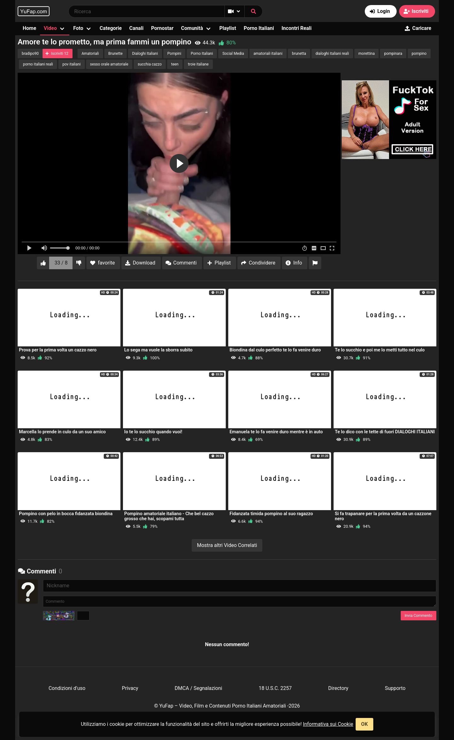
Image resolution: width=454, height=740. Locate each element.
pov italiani (71, 64)
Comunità (192, 28)
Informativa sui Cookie (328, 724)
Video (50, 28)
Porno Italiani (259, 28)
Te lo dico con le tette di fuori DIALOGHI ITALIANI (385, 432)
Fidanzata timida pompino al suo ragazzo (271, 513)
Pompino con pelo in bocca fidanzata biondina (66, 513)
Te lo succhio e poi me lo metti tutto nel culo (380, 350)
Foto (78, 28)
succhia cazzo (150, 64)
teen (174, 64)
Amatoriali (90, 53)
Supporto (395, 688)
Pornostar (162, 28)
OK (364, 724)
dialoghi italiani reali (332, 53)
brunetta (299, 53)
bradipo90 (30, 53)
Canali (136, 28)
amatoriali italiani (267, 53)
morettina (366, 53)
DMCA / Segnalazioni (198, 688)
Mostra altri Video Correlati (227, 545)
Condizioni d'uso (67, 688)
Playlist (227, 28)
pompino (419, 53)
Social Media (233, 53)
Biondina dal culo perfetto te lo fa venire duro (275, 350)
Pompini (174, 53)
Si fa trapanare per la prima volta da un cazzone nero (383, 516)
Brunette (115, 53)
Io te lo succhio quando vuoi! (153, 432)
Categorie (111, 28)
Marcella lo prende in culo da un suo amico (62, 432)
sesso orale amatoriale (109, 64)
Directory (338, 688)
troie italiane (198, 64)
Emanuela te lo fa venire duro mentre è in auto (276, 432)
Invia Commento (418, 615)
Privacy (130, 688)
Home (29, 28)
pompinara (393, 53)
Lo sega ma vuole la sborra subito (158, 350)
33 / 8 (61, 263)
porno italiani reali (38, 64)
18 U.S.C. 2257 (275, 688)
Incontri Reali (296, 28)
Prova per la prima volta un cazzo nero (57, 350)
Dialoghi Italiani (145, 53)
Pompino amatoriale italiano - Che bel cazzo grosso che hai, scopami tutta (169, 516)
